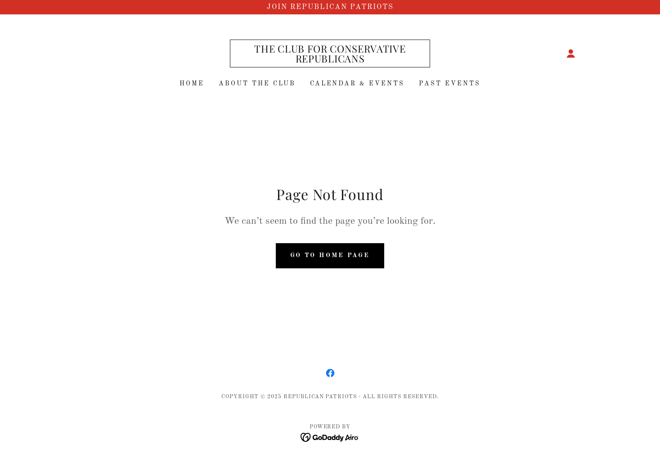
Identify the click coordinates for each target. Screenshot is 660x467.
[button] (571, 53)
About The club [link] (257, 83)
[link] (330, 60)
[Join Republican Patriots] (330, 7)
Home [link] (192, 83)
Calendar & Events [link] (357, 83)
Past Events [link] (449, 83)
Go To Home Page (330, 255)
